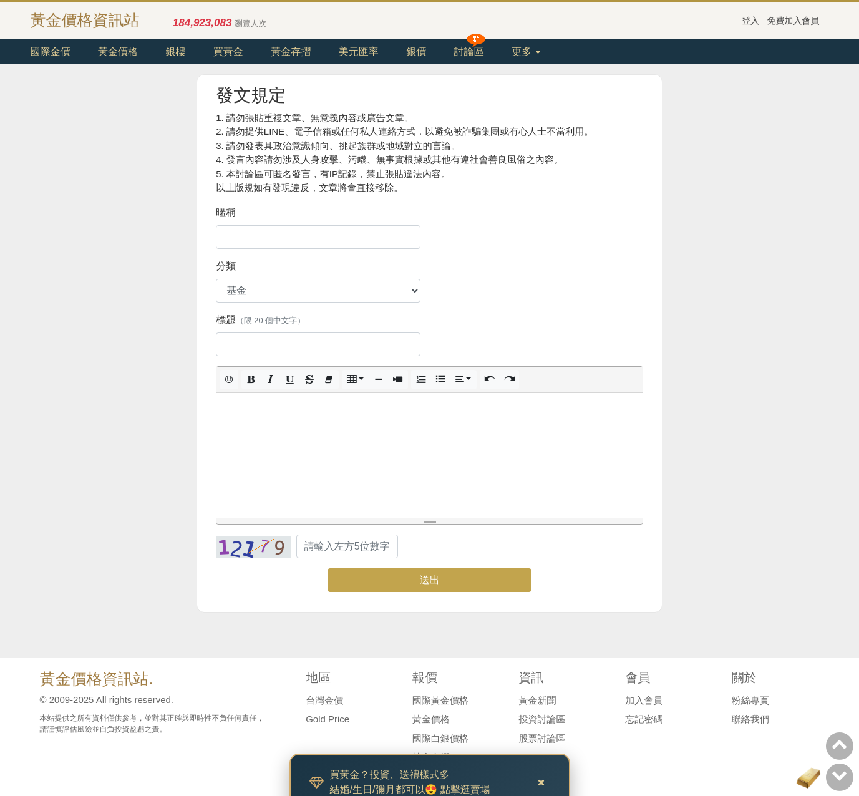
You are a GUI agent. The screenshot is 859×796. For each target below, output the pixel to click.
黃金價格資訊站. (96, 678)
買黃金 (228, 51)
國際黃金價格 (440, 700)
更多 (526, 51)
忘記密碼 (643, 719)
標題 (260, 319)
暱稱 (226, 212)
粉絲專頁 (750, 700)
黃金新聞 (537, 700)
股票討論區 (542, 738)
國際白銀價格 (440, 738)
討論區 (469, 51)
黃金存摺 (291, 51)
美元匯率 (359, 51)
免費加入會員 (793, 21)
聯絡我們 (750, 719)
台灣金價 (324, 700)
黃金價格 (118, 51)
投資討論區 (542, 719)
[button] (229, 379)
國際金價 (50, 51)
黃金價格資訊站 (85, 20)
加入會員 (643, 700)
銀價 (416, 51)
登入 (750, 21)
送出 (429, 580)
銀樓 (175, 51)
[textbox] (429, 455)
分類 (226, 266)
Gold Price (327, 719)
